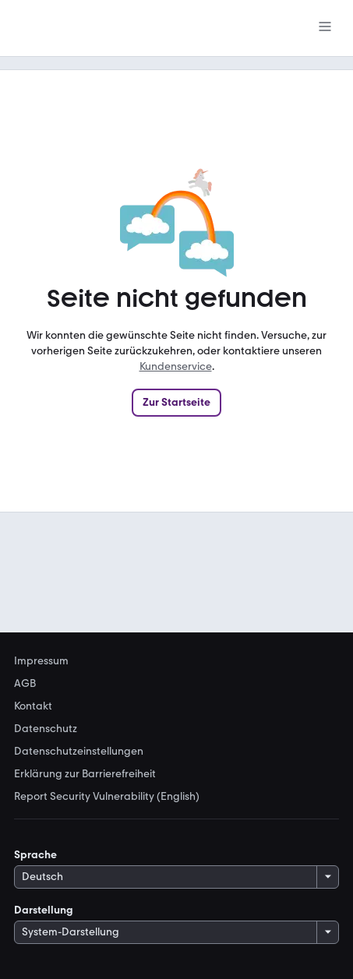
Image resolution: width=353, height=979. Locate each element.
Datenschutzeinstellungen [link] (78, 751)
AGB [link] (25, 684)
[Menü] (325, 28)
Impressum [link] (41, 661)
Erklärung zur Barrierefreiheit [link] (85, 774)
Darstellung (43, 910)
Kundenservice (175, 366)
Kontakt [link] (33, 706)
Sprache (35, 854)
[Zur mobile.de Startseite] (131, 28)
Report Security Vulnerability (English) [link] (106, 797)
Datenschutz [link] (45, 729)
